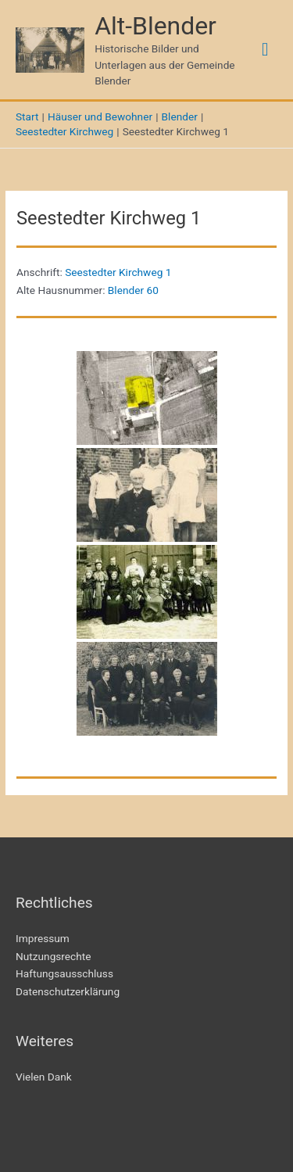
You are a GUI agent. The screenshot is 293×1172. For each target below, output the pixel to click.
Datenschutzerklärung (68, 991)
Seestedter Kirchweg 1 (118, 272)
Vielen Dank (44, 1076)
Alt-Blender (155, 26)
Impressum (43, 938)
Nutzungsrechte (53, 956)
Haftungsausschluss (64, 973)
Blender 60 (133, 290)
